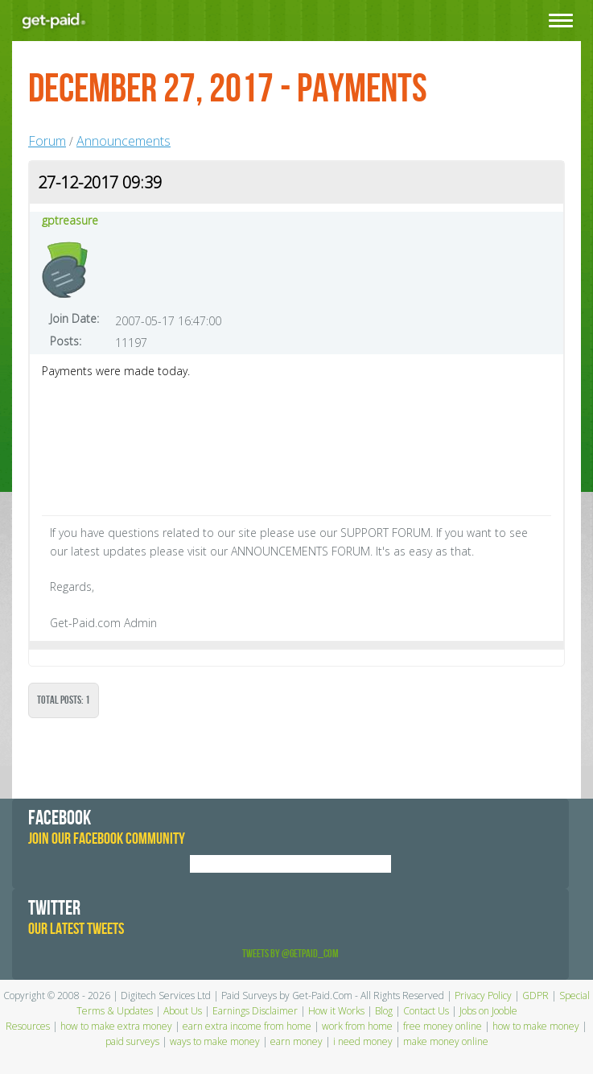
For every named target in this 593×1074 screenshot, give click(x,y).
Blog (384, 1011)
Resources (28, 1026)
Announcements (123, 141)
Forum (47, 141)
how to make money (535, 1026)
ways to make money (215, 1041)
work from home (357, 1026)
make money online (445, 1041)
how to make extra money (116, 1026)
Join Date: (74, 318)
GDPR (535, 995)
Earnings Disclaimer (255, 1011)
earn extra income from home (247, 1026)
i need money (363, 1041)
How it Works (336, 1011)
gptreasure (70, 220)
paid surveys (132, 1041)
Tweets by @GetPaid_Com (290, 953)
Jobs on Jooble (488, 1011)
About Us (182, 1011)
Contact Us (426, 1011)
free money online (442, 1026)
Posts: (65, 341)
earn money (296, 1041)
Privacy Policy (483, 995)
